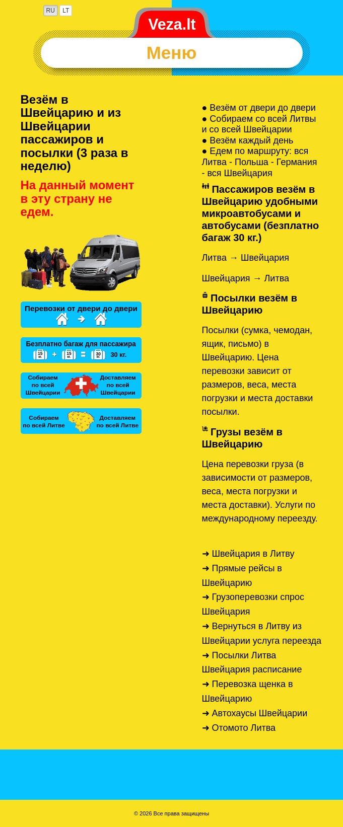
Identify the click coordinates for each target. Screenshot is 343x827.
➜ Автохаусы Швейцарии (255, 713)
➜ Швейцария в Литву (248, 554)
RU (50, 10)
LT (65, 10)
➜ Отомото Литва (239, 728)
